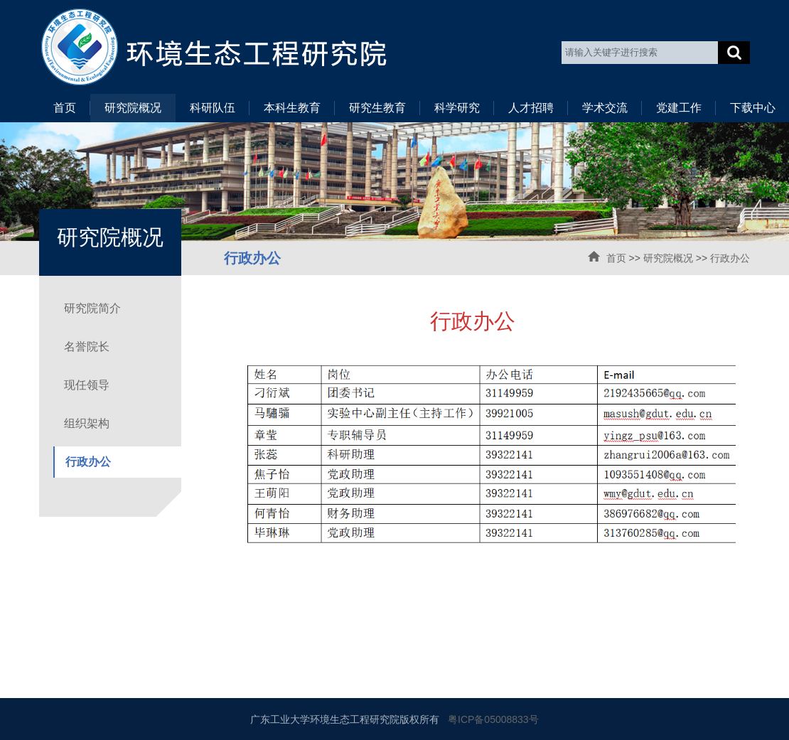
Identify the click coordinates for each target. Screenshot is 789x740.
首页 (64, 108)
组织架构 (86, 423)
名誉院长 (86, 346)
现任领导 (86, 385)
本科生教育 (292, 108)
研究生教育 (377, 108)
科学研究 (457, 108)
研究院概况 (132, 108)
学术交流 (605, 108)
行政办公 (730, 258)
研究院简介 (92, 308)
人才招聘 (531, 108)
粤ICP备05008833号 (493, 719)
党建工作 (679, 108)
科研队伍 (212, 108)
